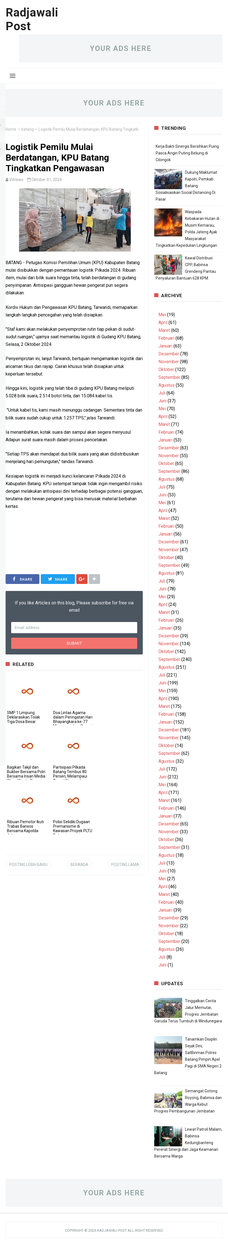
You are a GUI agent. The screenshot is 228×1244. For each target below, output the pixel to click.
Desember (168, 353)
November (168, 361)
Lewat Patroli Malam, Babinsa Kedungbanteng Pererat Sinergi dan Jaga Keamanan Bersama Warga (188, 1142)
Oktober (166, 369)
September (169, 377)
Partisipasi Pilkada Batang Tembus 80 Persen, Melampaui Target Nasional (70, 774)
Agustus (166, 385)
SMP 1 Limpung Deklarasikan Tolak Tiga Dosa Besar (23, 717)
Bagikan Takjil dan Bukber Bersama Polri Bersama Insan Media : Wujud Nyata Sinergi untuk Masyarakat (27, 776)
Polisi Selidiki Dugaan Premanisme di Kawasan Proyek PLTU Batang (72, 828)
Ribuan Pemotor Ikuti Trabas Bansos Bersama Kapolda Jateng (25, 828)
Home (11, 129)
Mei (162, 314)
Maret (164, 330)
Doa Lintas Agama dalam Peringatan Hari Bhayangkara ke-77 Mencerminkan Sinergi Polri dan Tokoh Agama (73, 723)
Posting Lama (125, 864)
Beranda (79, 864)
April (162, 322)
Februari (166, 338)
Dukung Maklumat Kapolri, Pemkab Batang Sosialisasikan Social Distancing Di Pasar (186, 185)
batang (27, 129)
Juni (162, 400)
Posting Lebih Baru (28, 864)
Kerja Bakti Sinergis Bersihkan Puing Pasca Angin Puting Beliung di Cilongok (187, 153)
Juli (161, 393)
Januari (165, 346)
